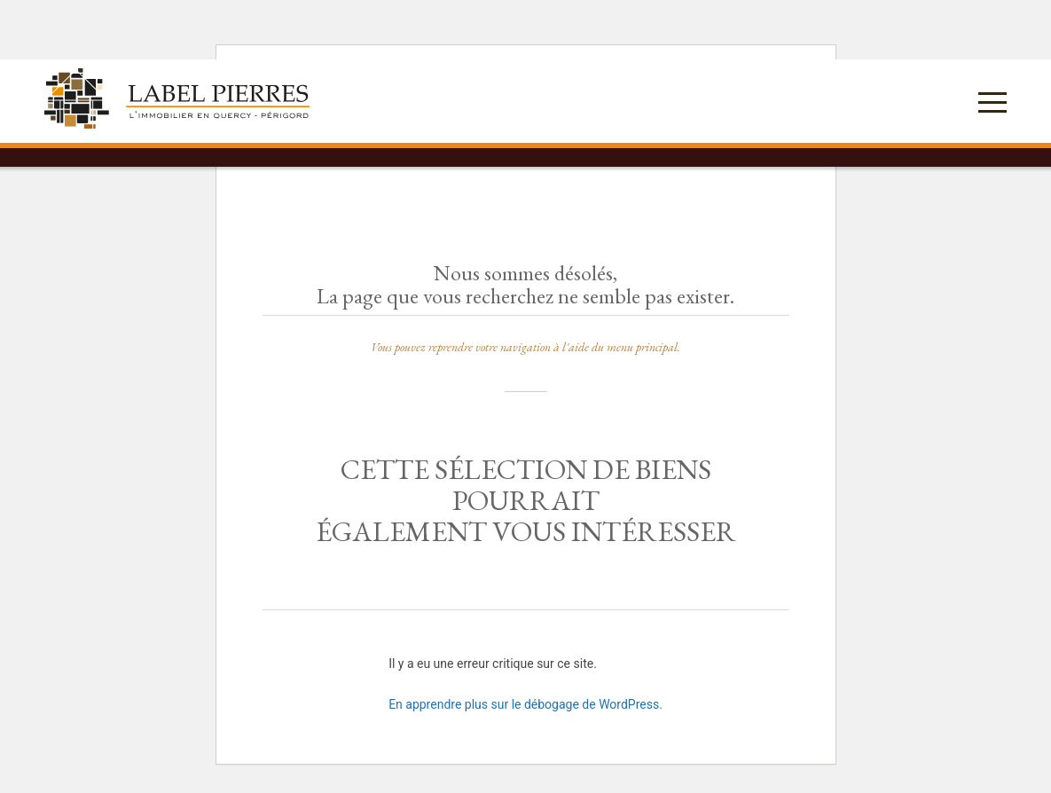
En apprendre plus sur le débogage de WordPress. (525, 704)
